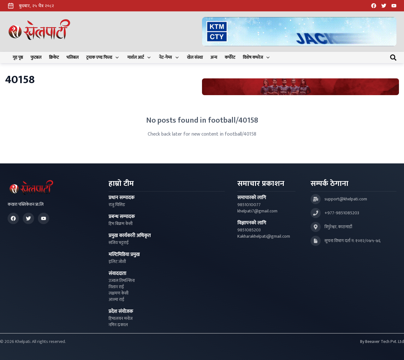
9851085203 (249, 230)
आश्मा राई (116, 299)
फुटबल (36, 57)
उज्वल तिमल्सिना (122, 281)
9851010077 (249, 205)
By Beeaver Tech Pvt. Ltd (382, 342)
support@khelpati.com (345, 199)
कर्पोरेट (230, 57)
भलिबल (73, 57)
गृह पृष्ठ (18, 57)
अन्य (214, 57)
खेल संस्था (195, 57)
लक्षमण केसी (118, 293)
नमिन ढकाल (118, 325)
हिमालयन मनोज (121, 318)
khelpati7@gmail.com (257, 211)
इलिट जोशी (117, 262)
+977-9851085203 (341, 213)
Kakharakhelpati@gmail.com (263, 236)
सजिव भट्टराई (119, 243)
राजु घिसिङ (117, 205)
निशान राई (116, 287)
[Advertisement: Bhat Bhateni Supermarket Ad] (300, 86)
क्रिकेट (54, 57)
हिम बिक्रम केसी (121, 224)
